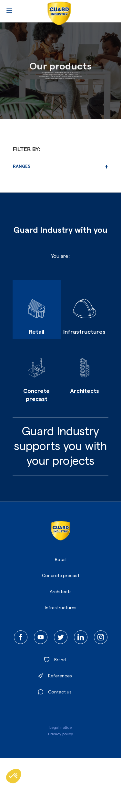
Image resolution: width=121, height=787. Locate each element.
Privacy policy (60, 734)
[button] (13, 776)
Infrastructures (60, 608)
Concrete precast (60, 576)
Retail (60, 559)
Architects (61, 592)
